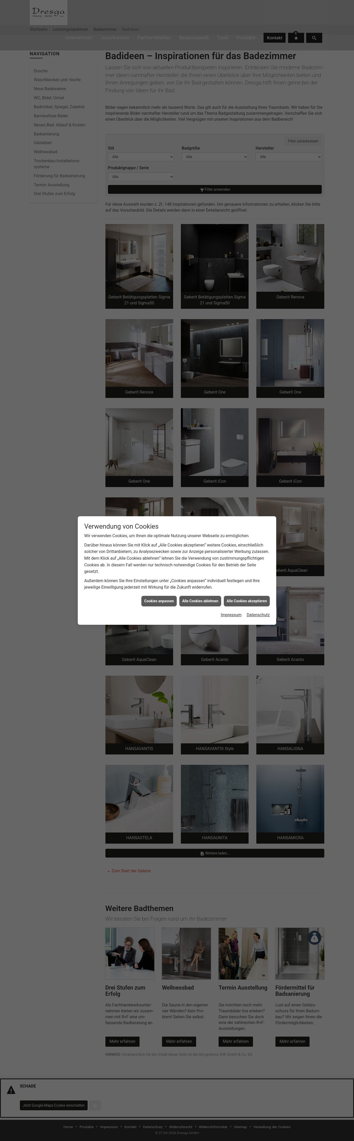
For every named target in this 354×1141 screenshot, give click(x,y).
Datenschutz (258, 614)
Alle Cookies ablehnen (200, 601)
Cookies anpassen (159, 601)
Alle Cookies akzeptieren (247, 601)
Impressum (231, 614)
